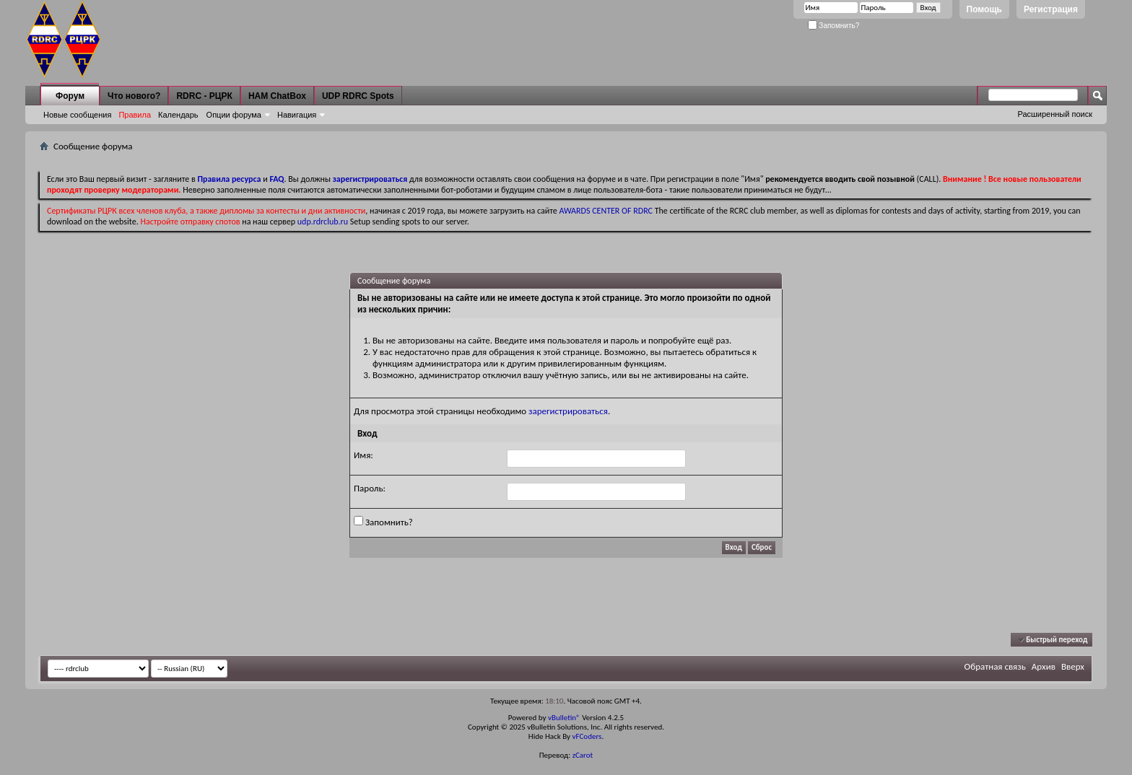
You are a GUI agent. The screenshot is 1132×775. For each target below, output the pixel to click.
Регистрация (1051, 9)
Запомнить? (834, 26)
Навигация (296, 114)
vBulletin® (564, 717)
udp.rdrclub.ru (322, 221)
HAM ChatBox (277, 96)
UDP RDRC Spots (358, 96)
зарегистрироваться (568, 411)
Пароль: (370, 488)
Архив (1043, 666)
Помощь (984, 9)
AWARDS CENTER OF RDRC (606, 211)
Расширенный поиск (1054, 114)
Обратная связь (995, 666)
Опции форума (233, 114)
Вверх (1072, 666)
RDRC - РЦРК (204, 96)
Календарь (178, 114)
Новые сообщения (77, 114)
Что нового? (134, 96)
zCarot (582, 755)
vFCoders (587, 736)
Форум (70, 96)
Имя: (363, 455)
